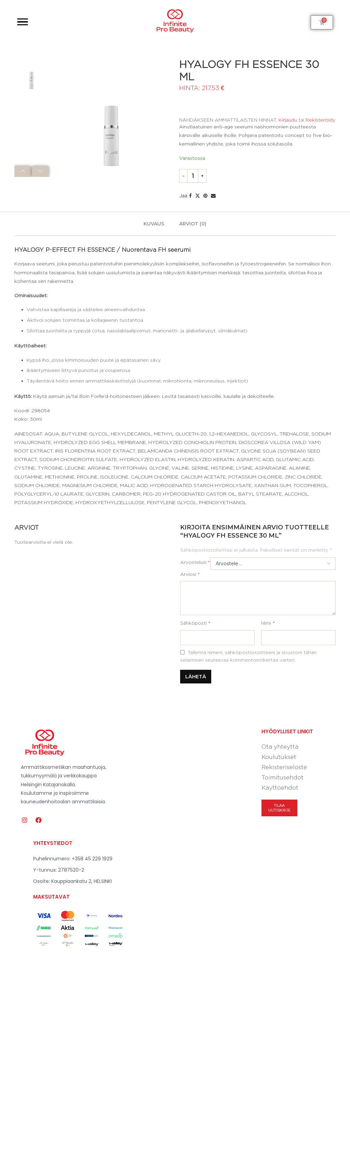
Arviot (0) (192, 224)
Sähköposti (195, 622)
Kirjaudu (288, 119)
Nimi (268, 622)
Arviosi (190, 574)
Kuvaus (154, 224)
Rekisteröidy (320, 119)
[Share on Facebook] (190, 195)
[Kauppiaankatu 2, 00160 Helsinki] (244, 906)
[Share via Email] (213, 195)
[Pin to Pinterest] (205, 195)
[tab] (154, 223)
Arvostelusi (195, 562)
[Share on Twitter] (197, 195)
